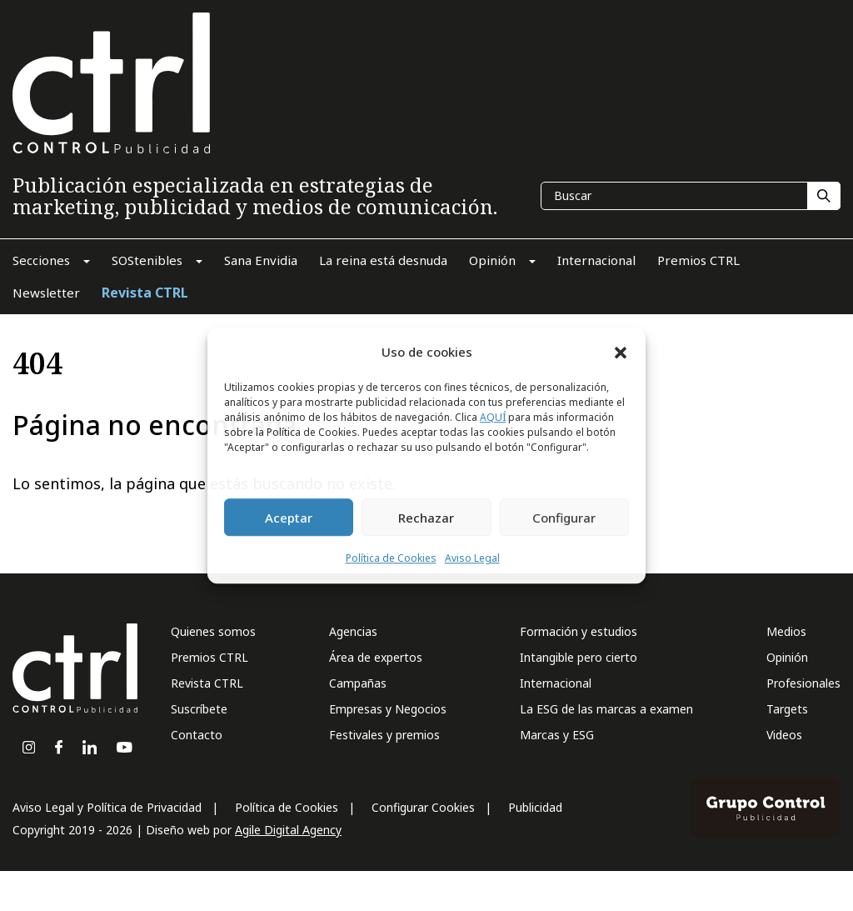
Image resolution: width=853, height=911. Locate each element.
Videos (784, 735)
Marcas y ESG (557, 735)
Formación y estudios (578, 631)
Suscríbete (199, 709)
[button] (620, 351)
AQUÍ (493, 418)
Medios (786, 631)
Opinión (787, 657)
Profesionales (803, 683)
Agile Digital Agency (288, 830)
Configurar (564, 517)
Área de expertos (375, 657)
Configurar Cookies (423, 807)
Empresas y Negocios (387, 709)
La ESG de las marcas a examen (606, 709)
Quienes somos (213, 631)
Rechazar (426, 517)
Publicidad (535, 807)
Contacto (196, 735)
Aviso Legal (472, 559)
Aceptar (288, 517)
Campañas (358, 683)
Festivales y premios (384, 735)
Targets (787, 709)
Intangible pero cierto (578, 657)
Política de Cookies (391, 559)
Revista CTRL (207, 683)
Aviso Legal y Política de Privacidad (107, 807)
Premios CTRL (209, 657)
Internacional (555, 683)
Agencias (353, 631)
